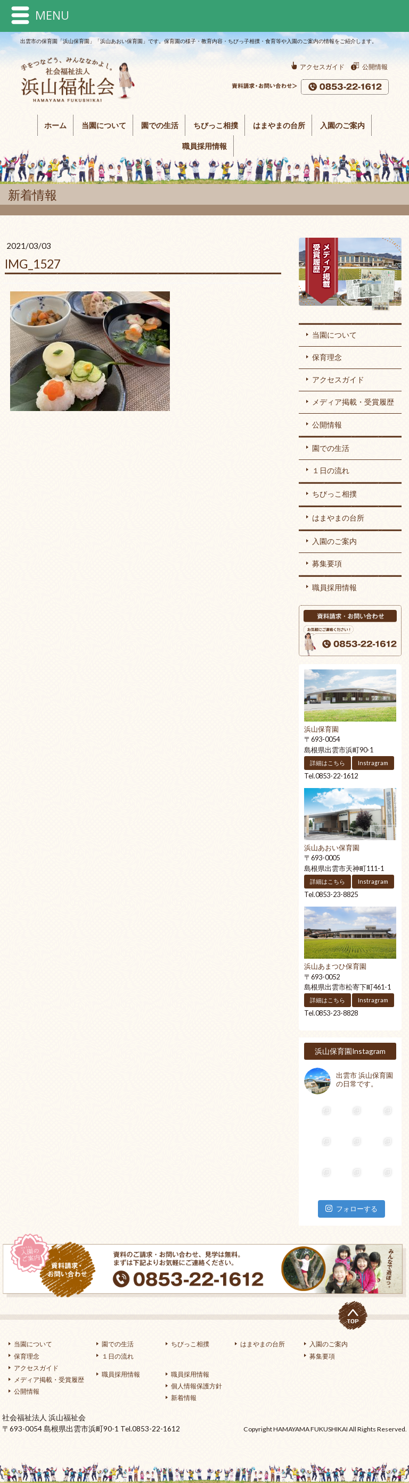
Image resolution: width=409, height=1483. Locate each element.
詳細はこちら (327, 762)
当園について (103, 125)
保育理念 (327, 357)
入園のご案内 (342, 125)
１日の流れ (330, 470)
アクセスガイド (322, 67)
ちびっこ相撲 (215, 125)
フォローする (351, 1208)
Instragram (373, 762)
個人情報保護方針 (196, 1386)
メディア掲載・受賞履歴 (350, 276)
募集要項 (327, 563)
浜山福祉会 (70, 109)
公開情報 (375, 67)
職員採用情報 (204, 145)
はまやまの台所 (279, 125)
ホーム (55, 125)
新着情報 (184, 1398)
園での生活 (159, 125)
